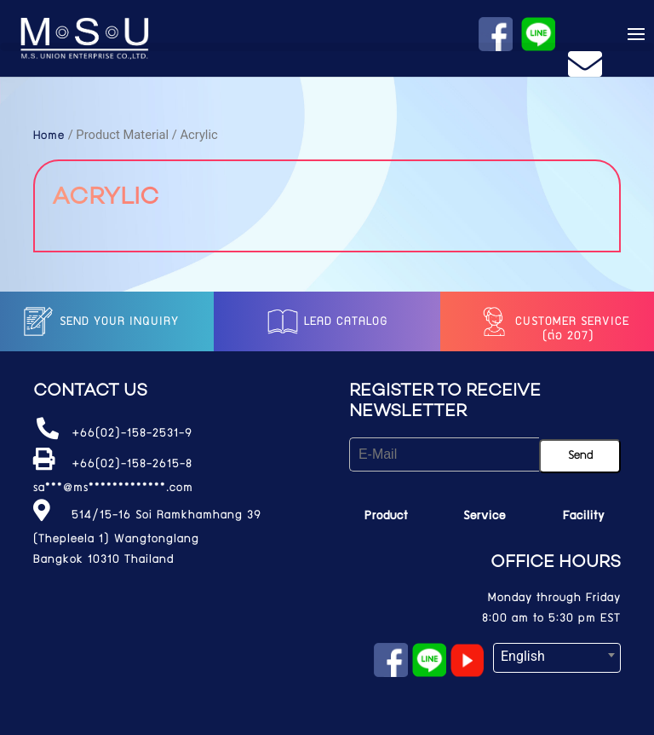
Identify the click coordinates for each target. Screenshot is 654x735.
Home (49, 136)
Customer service (553, 322)
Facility (584, 517)
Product (386, 517)
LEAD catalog (327, 322)
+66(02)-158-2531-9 (132, 434)
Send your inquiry (100, 322)
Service (484, 517)
